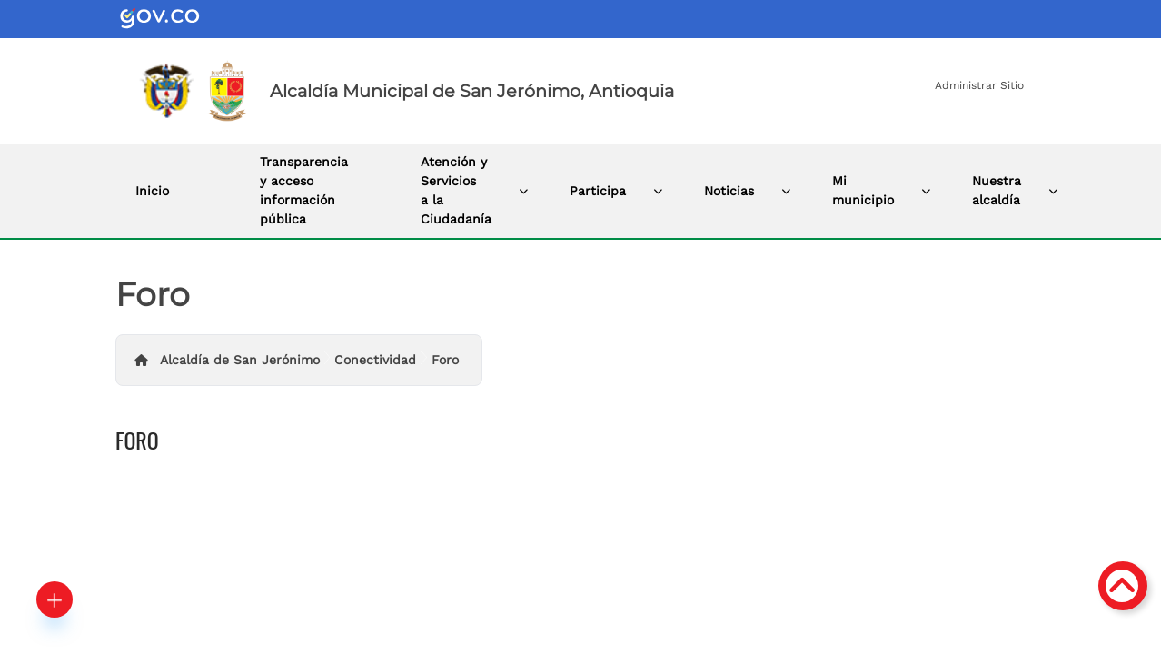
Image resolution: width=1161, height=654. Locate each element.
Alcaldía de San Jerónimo (240, 359)
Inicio (152, 190)
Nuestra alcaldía (996, 190)
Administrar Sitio (979, 85)
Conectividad (375, 359)
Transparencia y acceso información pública (304, 190)
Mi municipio (863, 190)
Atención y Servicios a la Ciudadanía (456, 190)
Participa (598, 190)
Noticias (729, 190)
